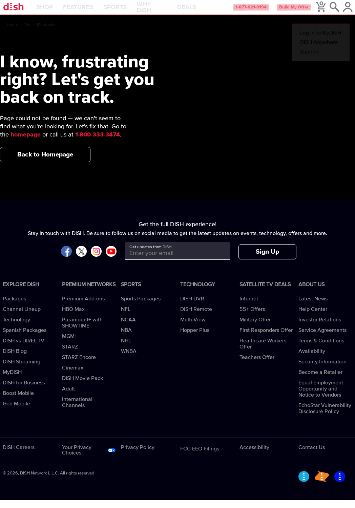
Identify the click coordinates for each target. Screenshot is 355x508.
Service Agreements (322, 338)
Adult (68, 397)
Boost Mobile (18, 401)
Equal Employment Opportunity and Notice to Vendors (320, 397)
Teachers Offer (256, 365)
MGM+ (69, 344)
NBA (126, 338)
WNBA (129, 359)
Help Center (312, 317)
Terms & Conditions (321, 349)
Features (96, 11)
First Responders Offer (266, 338)
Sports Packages (141, 307)
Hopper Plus (194, 338)
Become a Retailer (320, 380)
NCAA (128, 328)
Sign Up (267, 260)
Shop (62, 11)
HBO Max (73, 317)
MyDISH (12, 380)
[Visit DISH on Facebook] (66, 260)
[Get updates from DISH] (171, 261)
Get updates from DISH (150, 255)
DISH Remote (196, 317)
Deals (203, 11)
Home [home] (12, 33)
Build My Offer (301, 11)
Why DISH (162, 11)
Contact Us (311, 455)
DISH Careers (19, 455)
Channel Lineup (22, 317)
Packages (14, 307)
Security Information (322, 370)
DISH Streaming (21, 370)
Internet (248, 307)
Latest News (313, 307)
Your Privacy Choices (76, 458)
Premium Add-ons (83, 307)
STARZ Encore (79, 365)
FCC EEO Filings (199, 457)
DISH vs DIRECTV (23, 349)
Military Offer (255, 328)
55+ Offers (252, 317)
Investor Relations (319, 328)
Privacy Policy (137, 455)
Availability (311, 359)
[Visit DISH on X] (81, 260)
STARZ (70, 355)
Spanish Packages (24, 338)
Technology (16, 328)
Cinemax (72, 376)
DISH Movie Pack (82, 386)
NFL (125, 317)
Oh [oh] (27, 33)
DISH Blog (15, 359)
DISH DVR (192, 307)
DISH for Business (24, 391)
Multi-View (193, 328)
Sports (133, 11)
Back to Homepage (45, 162)
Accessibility (254, 455)
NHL (126, 349)
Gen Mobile (16, 412)
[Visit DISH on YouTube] (111, 260)
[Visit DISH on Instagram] (96, 260)
